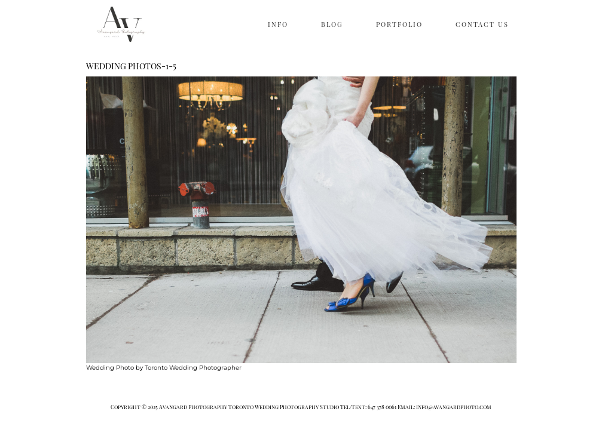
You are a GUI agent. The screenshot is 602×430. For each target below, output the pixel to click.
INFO (278, 24)
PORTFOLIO (399, 24)
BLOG (332, 24)
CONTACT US (482, 24)
